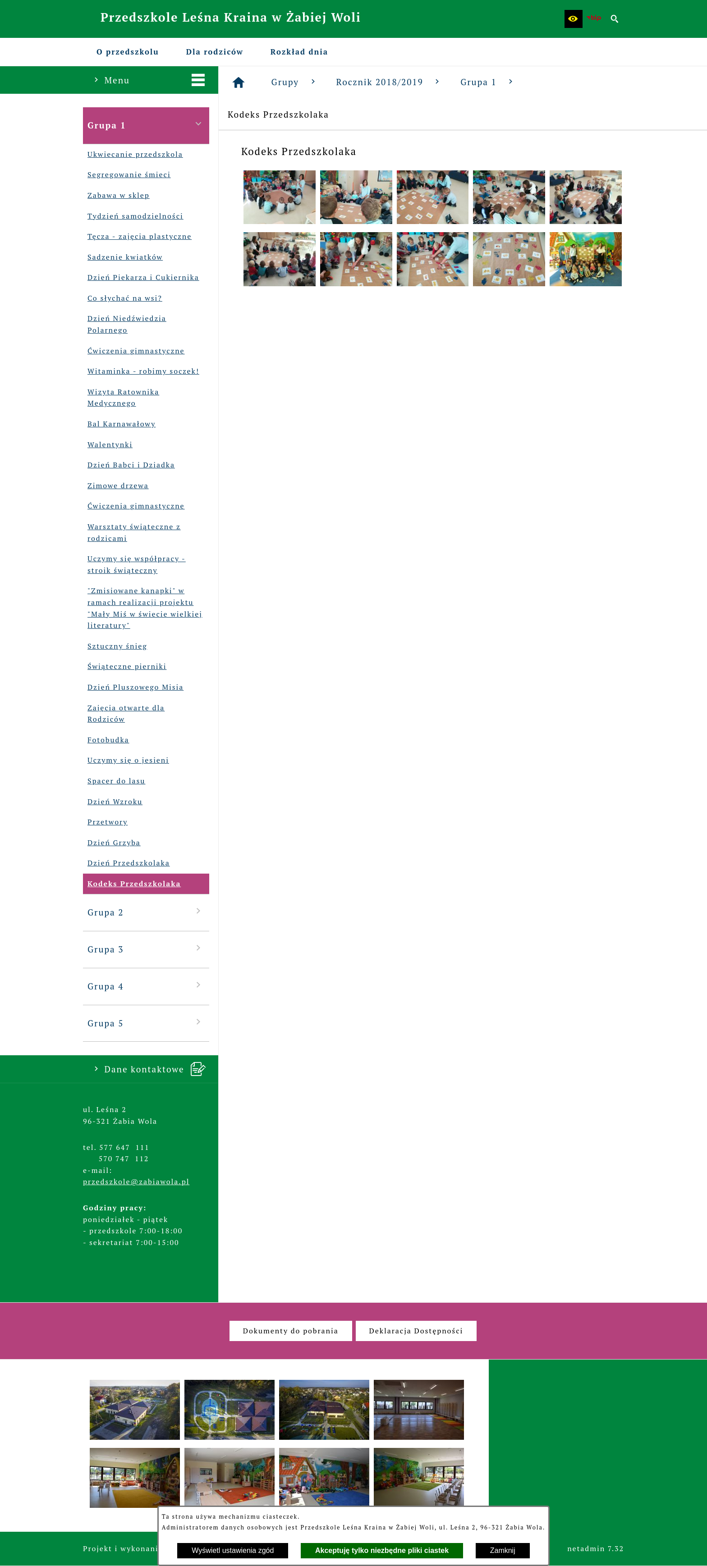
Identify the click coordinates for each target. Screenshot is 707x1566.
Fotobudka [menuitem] (106, 740)
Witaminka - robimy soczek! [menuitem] (141, 371)
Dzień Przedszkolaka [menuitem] (126, 863)
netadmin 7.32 (595, 1548)
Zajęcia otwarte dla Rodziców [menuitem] (124, 714)
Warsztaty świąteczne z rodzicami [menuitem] (132, 533)
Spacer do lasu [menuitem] (114, 781)
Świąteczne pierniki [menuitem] (124, 666)
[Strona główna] (239, 82)
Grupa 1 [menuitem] (146, 125)
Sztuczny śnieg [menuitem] (115, 646)
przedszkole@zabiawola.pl (136, 1181)
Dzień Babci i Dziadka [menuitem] (129, 465)
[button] (574, 19)
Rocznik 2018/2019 (389, 81)
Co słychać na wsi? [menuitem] (122, 298)
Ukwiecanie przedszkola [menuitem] (133, 154)
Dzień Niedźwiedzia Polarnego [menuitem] (124, 324)
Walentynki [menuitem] (108, 445)
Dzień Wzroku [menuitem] (112, 802)
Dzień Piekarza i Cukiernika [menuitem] (141, 277)
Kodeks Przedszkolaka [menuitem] (132, 884)
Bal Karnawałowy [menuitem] (119, 424)
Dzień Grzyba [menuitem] (112, 843)
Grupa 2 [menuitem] (146, 912)
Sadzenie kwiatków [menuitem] (123, 257)
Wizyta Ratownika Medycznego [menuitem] (121, 398)
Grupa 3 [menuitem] (146, 949)
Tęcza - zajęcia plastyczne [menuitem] (137, 236)
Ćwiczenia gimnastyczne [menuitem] (134, 351)
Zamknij (502, 1550)
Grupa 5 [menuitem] (146, 1023)
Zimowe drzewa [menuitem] (116, 486)
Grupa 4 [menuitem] (146, 986)
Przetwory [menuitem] (105, 822)
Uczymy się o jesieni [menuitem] (126, 760)
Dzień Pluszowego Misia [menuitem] (133, 687)
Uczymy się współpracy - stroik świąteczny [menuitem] (134, 565)
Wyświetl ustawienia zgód (233, 1550)
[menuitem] (128, 52)
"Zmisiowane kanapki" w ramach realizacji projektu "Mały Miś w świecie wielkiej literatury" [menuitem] (142, 608)
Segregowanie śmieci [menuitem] (127, 175)
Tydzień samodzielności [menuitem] (133, 216)
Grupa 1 (488, 81)
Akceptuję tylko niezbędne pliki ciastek (382, 1550)
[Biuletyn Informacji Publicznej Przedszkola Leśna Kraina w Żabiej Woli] (594, 19)
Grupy (294, 81)
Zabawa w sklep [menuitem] (116, 195)
